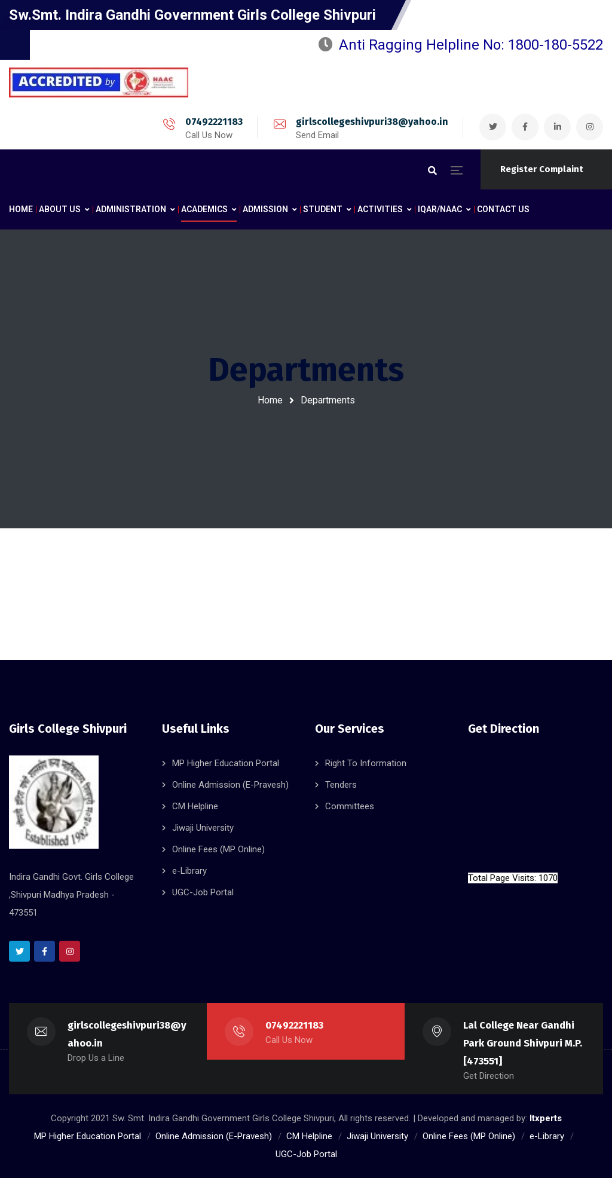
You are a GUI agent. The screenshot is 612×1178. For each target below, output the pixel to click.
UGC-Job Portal (203, 892)
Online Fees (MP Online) (218, 849)
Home (270, 400)
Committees (349, 806)
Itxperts (546, 1118)
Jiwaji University (203, 827)
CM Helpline (195, 806)
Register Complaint (541, 169)
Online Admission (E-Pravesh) (230, 784)
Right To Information (365, 763)
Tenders (341, 784)
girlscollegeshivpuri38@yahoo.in (372, 121)
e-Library (189, 870)
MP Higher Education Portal (225, 763)
